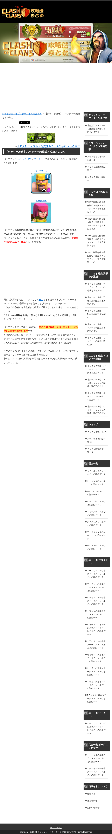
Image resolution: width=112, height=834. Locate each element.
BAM (41, 299)
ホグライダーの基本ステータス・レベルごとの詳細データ (96, 771)
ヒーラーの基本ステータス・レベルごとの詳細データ (96, 671)
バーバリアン (25, 159)
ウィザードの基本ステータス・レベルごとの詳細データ (96, 658)
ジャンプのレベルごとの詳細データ (96, 503)
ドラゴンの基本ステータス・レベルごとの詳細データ (96, 685)
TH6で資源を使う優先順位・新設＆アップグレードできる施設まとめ (96, 224)
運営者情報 (92, 800)
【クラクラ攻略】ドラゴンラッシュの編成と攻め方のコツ (96, 382)
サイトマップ (56, 828)
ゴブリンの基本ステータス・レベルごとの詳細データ (96, 614)
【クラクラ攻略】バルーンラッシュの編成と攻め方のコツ (96, 369)
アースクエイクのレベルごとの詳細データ (96, 535)
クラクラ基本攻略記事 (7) (96, 168)
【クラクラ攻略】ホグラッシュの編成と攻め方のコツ (96, 396)
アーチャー (39, 159)
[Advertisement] (56, 89)
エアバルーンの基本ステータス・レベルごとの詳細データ (96, 644)
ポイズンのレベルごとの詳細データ (96, 523)
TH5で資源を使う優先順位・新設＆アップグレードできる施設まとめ (96, 207)
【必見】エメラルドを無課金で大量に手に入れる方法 (96, 128)
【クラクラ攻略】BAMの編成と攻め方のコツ (96, 314)
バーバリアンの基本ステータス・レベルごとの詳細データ (96, 573)
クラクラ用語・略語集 (96, 179)
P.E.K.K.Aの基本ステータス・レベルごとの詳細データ (96, 698)
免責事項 (91, 794)
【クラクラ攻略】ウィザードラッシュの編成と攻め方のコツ (96, 409)
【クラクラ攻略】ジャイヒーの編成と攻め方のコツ (96, 341)
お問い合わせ (93, 807)
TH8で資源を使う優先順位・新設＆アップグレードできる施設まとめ (96, 257)
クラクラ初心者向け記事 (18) (96, 158)
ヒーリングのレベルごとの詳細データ (96, 483)
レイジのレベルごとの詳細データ (96, 493)
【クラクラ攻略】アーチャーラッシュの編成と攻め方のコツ (96, 287)
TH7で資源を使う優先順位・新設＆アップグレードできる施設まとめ (96, 240)
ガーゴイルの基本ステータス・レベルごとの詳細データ (96, 758)
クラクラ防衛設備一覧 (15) (96, 450)
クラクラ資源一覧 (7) (97, 432)
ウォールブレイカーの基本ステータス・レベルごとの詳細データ (96, 629)
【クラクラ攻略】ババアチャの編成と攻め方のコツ (96, 327)
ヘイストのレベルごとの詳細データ (96, 547)
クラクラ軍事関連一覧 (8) (96, 440)
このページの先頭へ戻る (100, 822)
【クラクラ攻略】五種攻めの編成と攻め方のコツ (96, 300)
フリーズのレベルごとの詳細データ (96, 513)
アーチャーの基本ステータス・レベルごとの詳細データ (96, 587)
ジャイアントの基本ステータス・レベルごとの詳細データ (96, 600)
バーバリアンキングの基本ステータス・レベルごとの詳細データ (96, 728)
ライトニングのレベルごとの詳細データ (96, 472)
